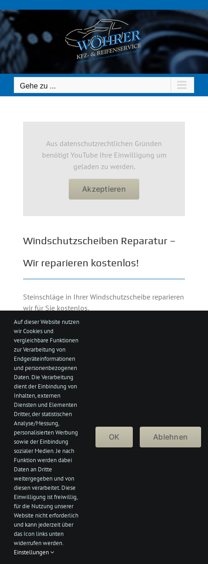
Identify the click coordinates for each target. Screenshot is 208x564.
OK (114, 436)
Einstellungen (34, 552)
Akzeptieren (104, 189)
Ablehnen (170, 436)
